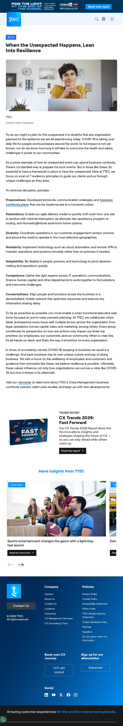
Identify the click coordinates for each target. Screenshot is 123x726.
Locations (50, 608)
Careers (49, 594)
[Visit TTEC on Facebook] (68, 695)
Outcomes (50, 613)
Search (96, 19)
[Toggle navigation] (112, 19)
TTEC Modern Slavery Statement (94, 615)
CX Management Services (59, 618)
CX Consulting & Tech (56, 623)
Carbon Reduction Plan (94, 622)
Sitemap (86, 626)
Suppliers (87, 631)
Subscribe (96, 668)
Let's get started (59, 670)
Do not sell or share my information (94, 638)
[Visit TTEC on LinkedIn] (46, 695)
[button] (21, 565)
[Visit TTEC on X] (61, 695)
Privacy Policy (89, 594)
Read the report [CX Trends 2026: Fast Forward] (72, 450)
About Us (50, 598)
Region (104, 19)
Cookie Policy (89, 598)
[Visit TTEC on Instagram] (75, 695)
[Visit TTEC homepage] (14, 591)
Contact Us (21, 606)
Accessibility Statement (95, 603)
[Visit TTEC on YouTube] (53, 695)
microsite (24, 382)
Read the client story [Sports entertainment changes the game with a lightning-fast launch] (22, 552)
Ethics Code (88, 608)
